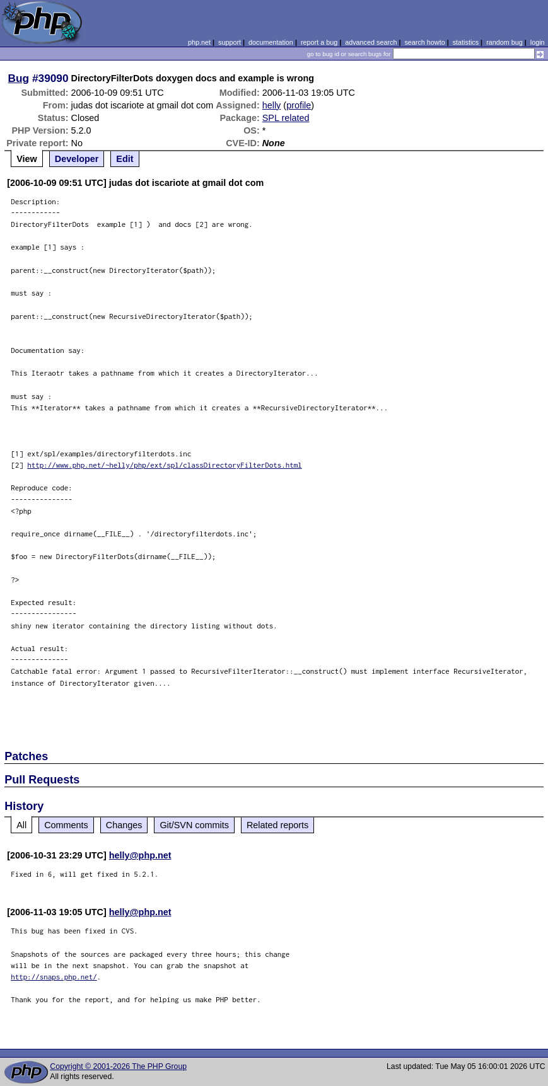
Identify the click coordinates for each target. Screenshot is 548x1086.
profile (298, 105)
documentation (270, 42)
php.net (199, 42)
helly (271, 105)
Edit (124, 159)
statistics (466, 42)
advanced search (371, 42)
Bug (19, 78)
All (21, 825)
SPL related (286, 118)
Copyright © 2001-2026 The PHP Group (118, 1066)
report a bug (319, 42)
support (229, 42)
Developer (77, 159)
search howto (424, 42)
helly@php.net (140, 855)
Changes (124, 825)
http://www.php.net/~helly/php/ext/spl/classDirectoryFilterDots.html (164, 465)
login (537, 42)
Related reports (277, 825)
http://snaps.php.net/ (54, 977)
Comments (66, 825)
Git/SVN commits (194, 825)
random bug (504, 42)
